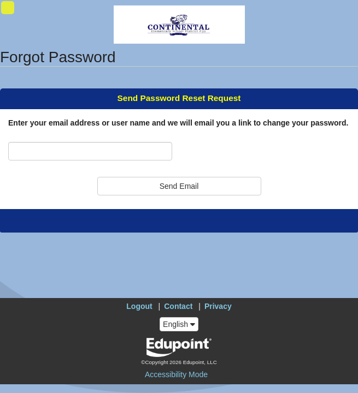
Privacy (218, 306)
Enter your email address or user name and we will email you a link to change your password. (178, 122)
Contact (178, 306)
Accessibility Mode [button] (176, 374)
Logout (139, 306)
